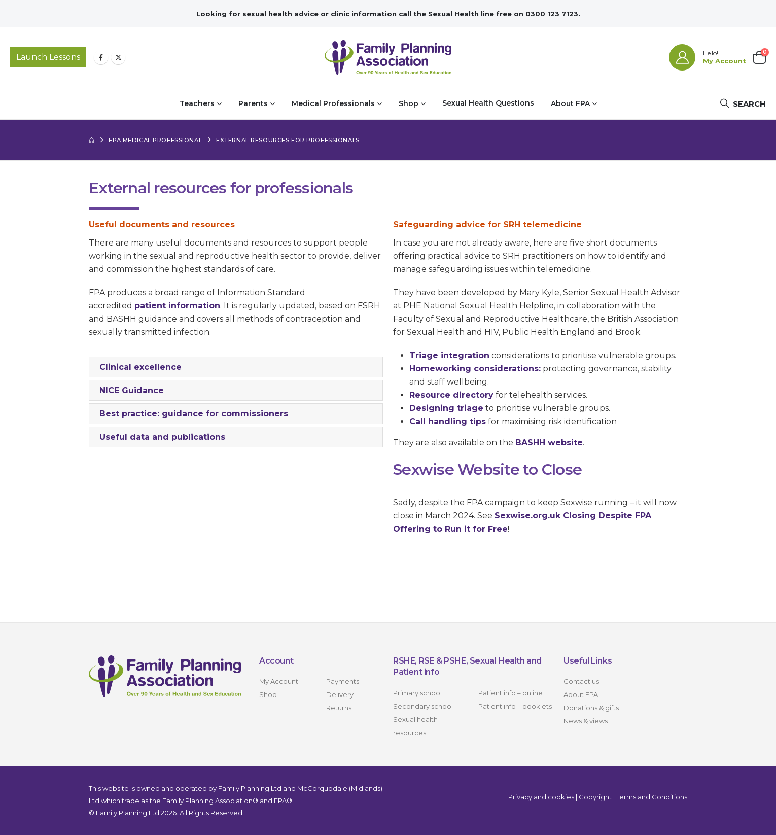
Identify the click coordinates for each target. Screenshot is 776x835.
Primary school (417, 693)
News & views (585, 721)
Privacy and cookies (541, 797)
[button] (742, 104)
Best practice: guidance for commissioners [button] (193, 414)
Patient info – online (510, 693)
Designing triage (446, 408)
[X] (118, 57)
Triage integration (449, 355)
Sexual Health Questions (488, 103)
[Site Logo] (388, 57)
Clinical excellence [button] (140, 367)
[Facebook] (101, 57)
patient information (177, 305)
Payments (342, 681)
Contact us (581, 681)
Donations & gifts (591, 708)
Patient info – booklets (515, 706)
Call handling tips (447, 421)
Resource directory (451, 395)
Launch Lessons (48, 57)
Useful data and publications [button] (162, 437)
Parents (253, 103)
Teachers (197, 103)
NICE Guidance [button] (131, 390)
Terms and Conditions (651, 797)
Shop (408, 103)
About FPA (570, 103)
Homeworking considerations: (475, 368)
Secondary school (423, 706)
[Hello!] (707, 57)
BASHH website (549, 442)
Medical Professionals (333, 103)
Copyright (595, 797)
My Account (278, 681)
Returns (338, 708)
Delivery (340, 694)
